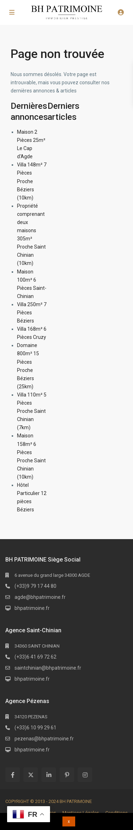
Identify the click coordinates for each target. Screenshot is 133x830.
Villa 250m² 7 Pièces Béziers (31, 313)
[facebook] (12, 774)
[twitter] (30, 774)
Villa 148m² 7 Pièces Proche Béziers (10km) (31, 181)
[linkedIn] (48, 774)
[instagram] (85, 774)
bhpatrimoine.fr (32, 608)
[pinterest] (67, 774)
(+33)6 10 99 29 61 (35, 727)
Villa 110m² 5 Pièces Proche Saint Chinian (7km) (31, 411)
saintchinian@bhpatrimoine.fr (48, 668)
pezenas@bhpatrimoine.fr (44, 738)
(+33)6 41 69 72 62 (35, 657)
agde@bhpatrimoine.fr (40, 597)
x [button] (69, 821)
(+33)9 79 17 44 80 (35, 586)
